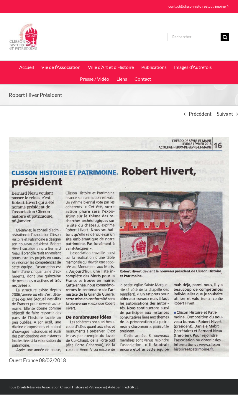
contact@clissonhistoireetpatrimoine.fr (198, 6)
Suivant (225, 114)
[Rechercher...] (194, 37)
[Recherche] (225, 37)
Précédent (200, 114)
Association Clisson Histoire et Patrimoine (74, 387)
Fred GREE (130, 387)
